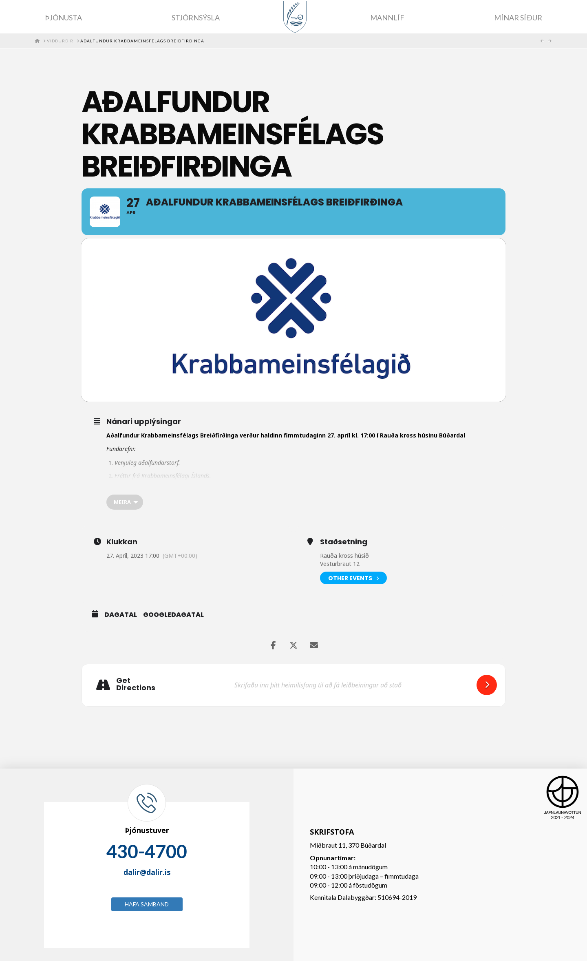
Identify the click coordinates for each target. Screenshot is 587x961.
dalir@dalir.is (147, 872)
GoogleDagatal (173, 615)
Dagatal (120, 615)
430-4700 (146, 851)
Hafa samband (147, 904)
